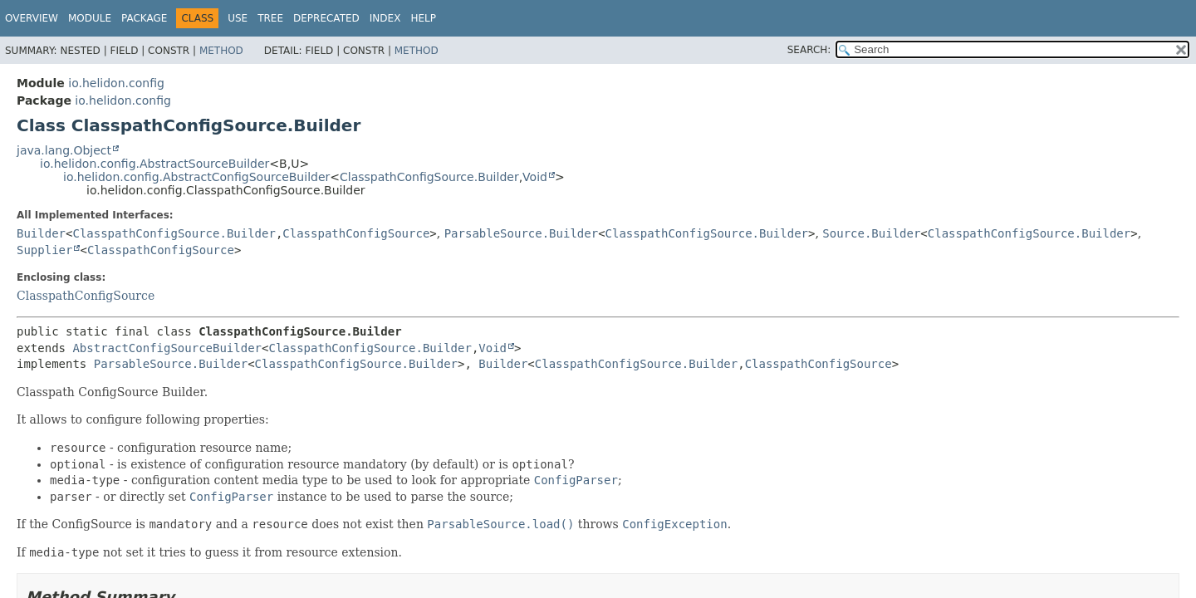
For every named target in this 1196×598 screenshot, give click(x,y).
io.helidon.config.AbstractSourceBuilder (154, 163)
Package (144, 18)
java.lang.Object (64, 150)
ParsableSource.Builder (521, 233)
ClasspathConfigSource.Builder (429, 177)
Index (385, 18)
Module (89, 18)
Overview (31, 18)
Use (238, 18)
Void (534, 177)
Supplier (44, 250)
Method (221, 50)
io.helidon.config (116, 83)
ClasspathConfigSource (355, 233)
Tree (270, 18)
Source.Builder (871, 233)
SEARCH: (809, 50)
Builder (41, 233)
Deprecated (326, 18)
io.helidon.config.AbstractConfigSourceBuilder (196, 177)
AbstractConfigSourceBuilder (167, 348)
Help (423, 18)
